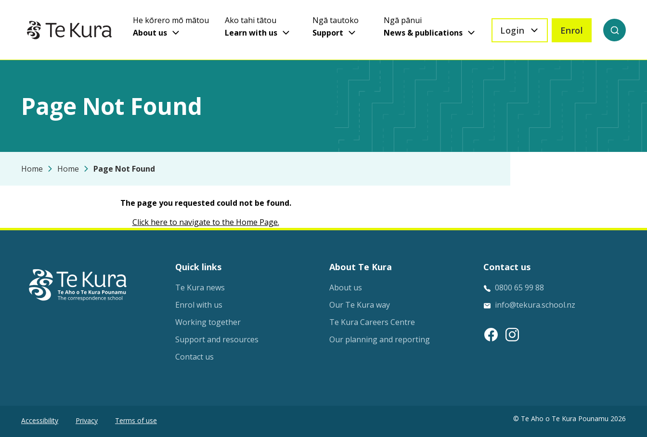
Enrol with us (198, 305)
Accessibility (39, 420)
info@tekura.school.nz (535, 305)
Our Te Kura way (359, 305)
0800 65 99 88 (519, 287)
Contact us (194, 356)
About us (345, 287)
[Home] (69, 30)
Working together (208, 322)
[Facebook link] (491, 334)
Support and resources (217, 339)
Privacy (87, 420)
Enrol (571, 30)
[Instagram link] (512, 334)
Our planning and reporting (379, 339)
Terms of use (136, 420)
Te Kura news (200, 287)
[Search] (614, 30)
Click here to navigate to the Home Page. (205, 222)
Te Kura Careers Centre (372, 322)
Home (32, 168)
